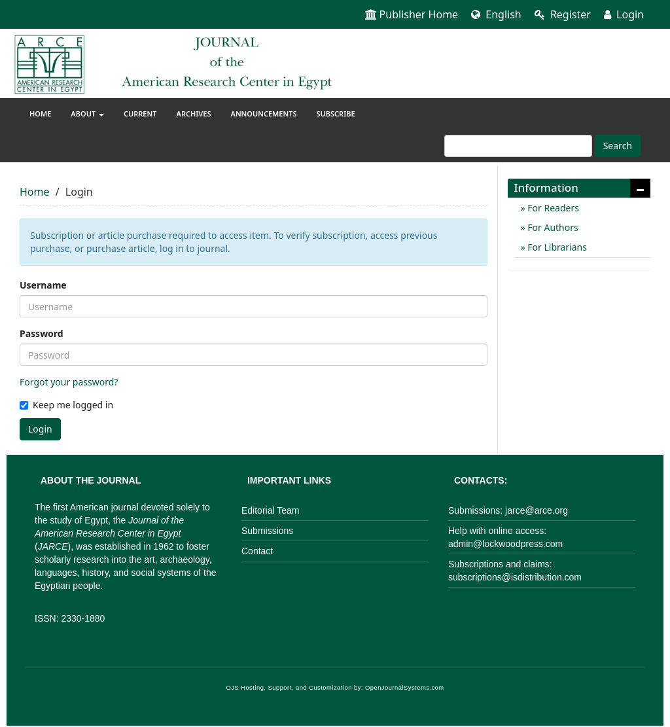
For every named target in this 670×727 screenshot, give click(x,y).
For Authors (551, 227)
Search (617, 145)
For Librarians (556, 247)
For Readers (552, 208)
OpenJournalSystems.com (404, 687)
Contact (257, 551)
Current (140, 113)
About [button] (87, 113)
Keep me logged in (66, 405)
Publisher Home (412, 14)
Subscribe (335, 113)
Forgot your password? (69, 382)
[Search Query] (518, 146)
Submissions (267, 530)
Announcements (264, 113)
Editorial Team (270, 510)
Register (563, 14)
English (496, 14)
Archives (194, 113)
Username (43, 285)
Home (40, 113)
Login (624, 14)
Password (41, 333)
